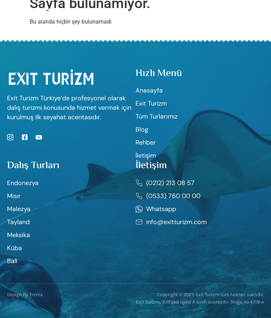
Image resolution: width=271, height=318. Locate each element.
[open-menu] (259, 11)
